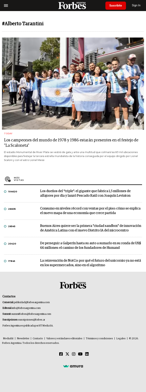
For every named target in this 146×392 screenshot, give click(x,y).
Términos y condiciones (99, 338)
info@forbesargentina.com (26, 308)
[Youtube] (80, 354)
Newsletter (23, 338)
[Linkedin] (87, 354)
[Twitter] (67, 354)
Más (78, 178)
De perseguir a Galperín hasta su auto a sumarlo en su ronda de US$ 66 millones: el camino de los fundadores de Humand (90, 246)
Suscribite (115, 5)
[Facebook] (61, 354)
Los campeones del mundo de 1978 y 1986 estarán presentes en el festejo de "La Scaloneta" (71, 143)
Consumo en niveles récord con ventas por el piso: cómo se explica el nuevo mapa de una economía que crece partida (90, 211)
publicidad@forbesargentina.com (32, 302)
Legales (121, 338)
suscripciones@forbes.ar (31, 320)
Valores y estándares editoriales (64, 338)
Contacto (38, 338)
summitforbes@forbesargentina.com (31, 314)
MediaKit (8, 338)
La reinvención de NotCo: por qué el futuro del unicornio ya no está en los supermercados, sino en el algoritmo (90, 263)
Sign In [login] (136, 5)
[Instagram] (73, 354)
